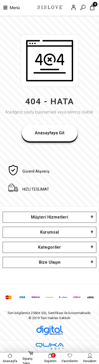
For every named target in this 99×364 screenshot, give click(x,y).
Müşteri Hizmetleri (49, 217)
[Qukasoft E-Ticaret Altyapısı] (50, 346)
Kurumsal (49, 232)
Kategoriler (49, 247)
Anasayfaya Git (49, 132)
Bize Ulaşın (49, 262)
